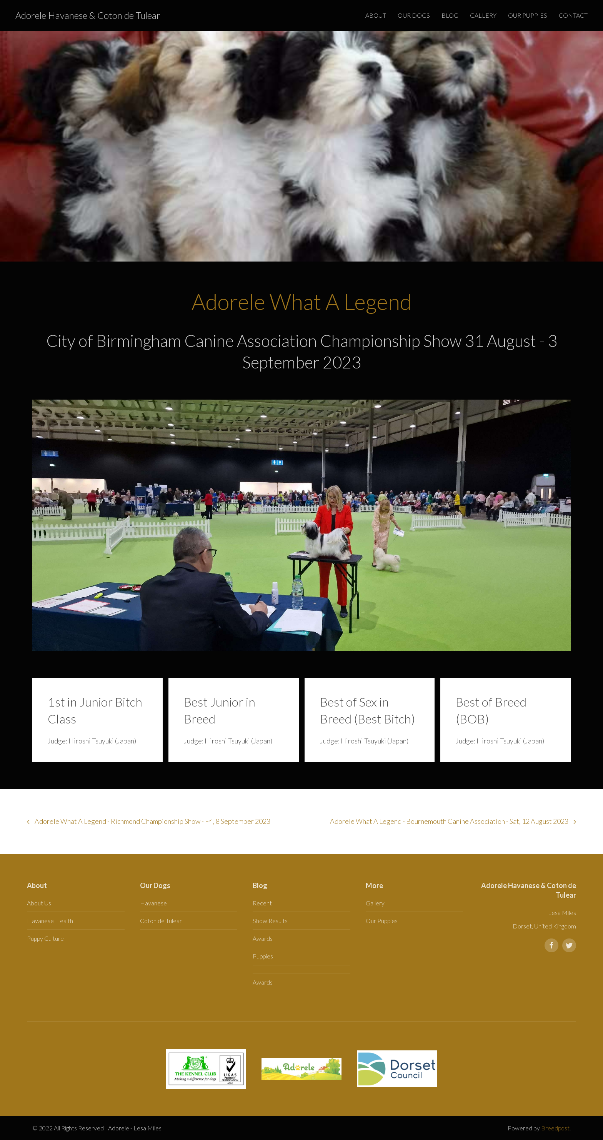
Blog (449, 15)
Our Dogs (414, 15)
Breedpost (555, 1128)
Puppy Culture (45, 938)
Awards (263, 938)
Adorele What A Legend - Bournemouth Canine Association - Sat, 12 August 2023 (453, 821)
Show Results (270, 920)
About (375, 15)
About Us (39, 903)
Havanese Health (50, 920)
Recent (262, 903)
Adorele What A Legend (302, 301)
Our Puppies (527, 15)
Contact (573, 15)
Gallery (483, 15)
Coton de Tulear (161, 920)
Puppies (263, 956)
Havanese (153, 903)
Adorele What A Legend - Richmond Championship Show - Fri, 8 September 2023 (148, 821)
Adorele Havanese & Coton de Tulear (87, 15)
